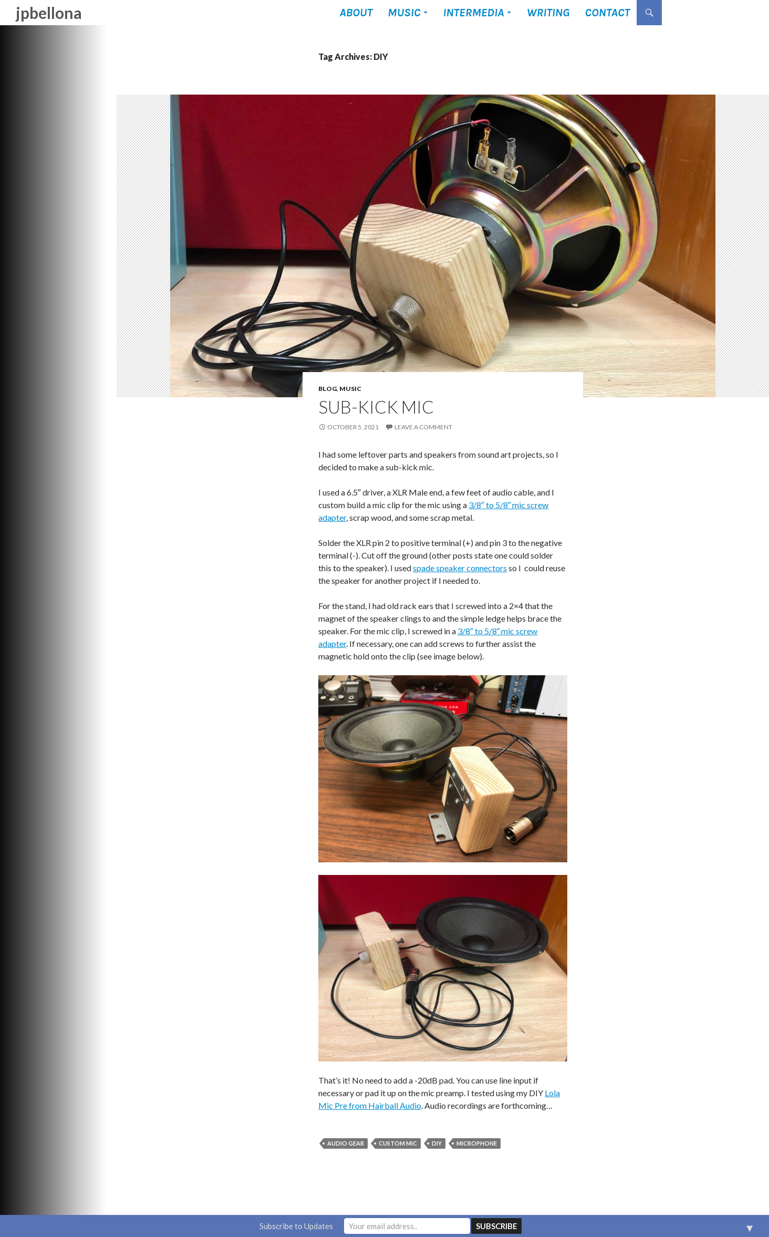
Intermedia (473, 12)
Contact (607, 12)
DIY (437, 1143)
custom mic (398, 1143)
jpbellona (49, 12)
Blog (327, 389)
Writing (547, 12)
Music (404, 12)
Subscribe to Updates (296, 1226)
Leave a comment (423, 427)
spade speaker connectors (460, 568)
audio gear (345, 1143)
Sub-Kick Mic (376, 406)
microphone (476, 1143)
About (355, 12)
